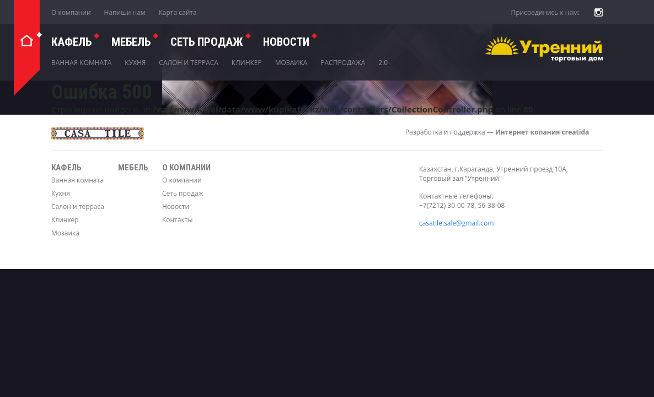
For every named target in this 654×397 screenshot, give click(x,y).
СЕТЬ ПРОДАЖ (206, 42)
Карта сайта (178, 12)
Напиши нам (125, 12)
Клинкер (247, 62)
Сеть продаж (182, 193)
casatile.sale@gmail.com (456, 223)
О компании (71, 12)
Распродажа (342, 62)
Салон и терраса (188, 62)
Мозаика (291, 62)
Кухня (135, 62)
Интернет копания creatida (542, 132)
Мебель (131, 42)
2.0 (383, 62)
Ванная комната (81, 62)
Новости (286, 42)
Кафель (71, 42)
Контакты (177, 219)
